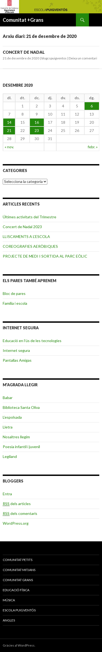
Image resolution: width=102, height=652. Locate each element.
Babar (8, 397)
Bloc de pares (14, 293)
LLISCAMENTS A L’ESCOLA (26, 236)
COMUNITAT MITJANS (19, 570)
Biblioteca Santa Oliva (21, 407)
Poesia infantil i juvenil (21, 446)
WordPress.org (16, 523)
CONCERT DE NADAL (24, 52)
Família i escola (15, 303)
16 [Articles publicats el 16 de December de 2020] (37, 122)
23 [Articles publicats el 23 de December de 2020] (37, 130)
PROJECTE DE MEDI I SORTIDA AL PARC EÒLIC (45, 256)
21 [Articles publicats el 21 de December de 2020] (9, 130)
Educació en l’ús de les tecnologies (32, 340)
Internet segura (16, 350)
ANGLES (9, 620)
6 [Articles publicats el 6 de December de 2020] (92, 106)
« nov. (9, 146)
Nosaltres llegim (16, 436)
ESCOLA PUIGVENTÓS (19, 610)
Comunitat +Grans (23, 20)
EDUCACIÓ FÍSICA (16, 590)
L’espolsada (12, 417)
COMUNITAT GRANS (18, 580)
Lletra (8, 427)
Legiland (10, 456)
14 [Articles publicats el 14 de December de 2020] (9, 122)
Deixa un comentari (83, 58)
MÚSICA (9, 600)
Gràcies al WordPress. (19, 645)
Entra (7, 493)
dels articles (17, 503)
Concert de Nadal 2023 (22, 226)
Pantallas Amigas (17, 360)
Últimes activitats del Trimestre (29, 217)
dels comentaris (20, 513)
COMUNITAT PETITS (17, 560)
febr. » (93, 146)
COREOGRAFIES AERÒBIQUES (30, 246)
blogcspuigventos (54, 58)
